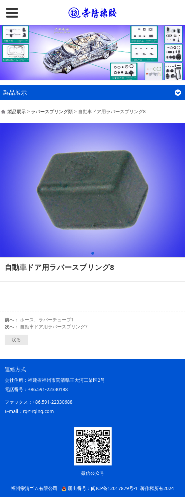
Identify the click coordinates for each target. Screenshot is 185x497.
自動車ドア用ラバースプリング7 (54, 326)
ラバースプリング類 (52, 111)
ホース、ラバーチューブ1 (47, 319)
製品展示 (16, 111)
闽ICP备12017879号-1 (114, 488)
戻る (16, 339)
